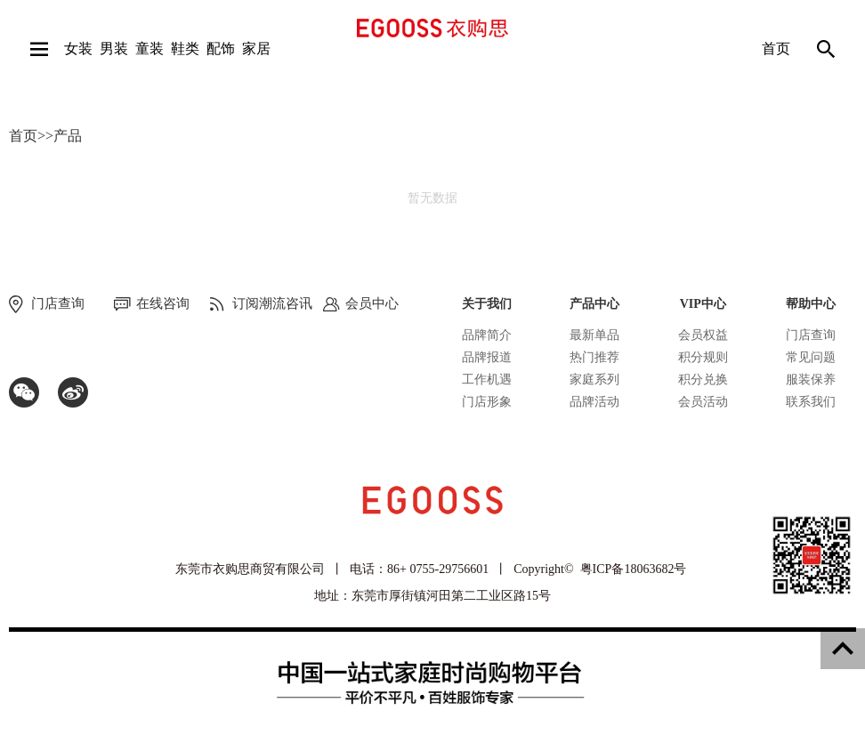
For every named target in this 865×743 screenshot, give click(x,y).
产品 (67, 135)
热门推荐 (594, 357)
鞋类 (185, 48)
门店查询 (811, 335)
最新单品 (594, 335)
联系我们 (811, 401)
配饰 (220, 48)
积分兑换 (703, 379)
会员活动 (703, 401)
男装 (114, 48)
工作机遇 (487, 379)
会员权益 (703, 335)
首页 (776, 48)
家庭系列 (594, 379)
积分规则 (703, 357)
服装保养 (811, 379)
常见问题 (811, 357)
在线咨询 (163, 303)
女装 (78, 48)
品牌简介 (487, 335)
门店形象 (487, 401)
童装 (149, 48)
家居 (256, 48)
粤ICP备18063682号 (633, 569)
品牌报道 (487, 357)
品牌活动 (594, 401)
